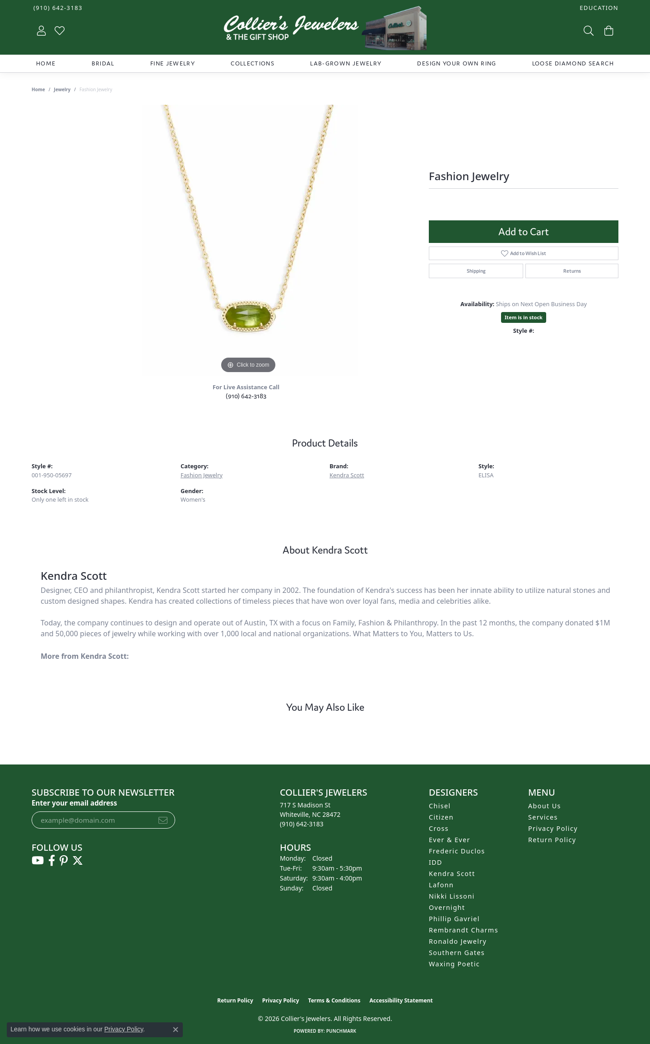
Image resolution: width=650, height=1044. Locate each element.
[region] (248, 240)
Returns (572, 271)
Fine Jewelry (172, 63)
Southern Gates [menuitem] (457, 952)
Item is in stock (524, 317)
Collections (252, 63)
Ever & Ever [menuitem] (449, 839)
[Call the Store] (302, 824)
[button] (598, 8)
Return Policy (552, 839)
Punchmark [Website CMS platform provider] (341, 1031)
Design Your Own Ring (456, 63)
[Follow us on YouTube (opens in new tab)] (38, 860)
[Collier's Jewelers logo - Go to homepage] (325, 30)
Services (543, 817)
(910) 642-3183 (246, 396)
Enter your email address (74, 802)
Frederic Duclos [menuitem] (457, 851)
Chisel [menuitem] (440, 806)
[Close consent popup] (175, 1029)
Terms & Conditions (334, 1000)
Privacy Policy (553, 828)
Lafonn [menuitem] (441, 885)
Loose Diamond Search (573, 63)
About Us (544, 806)
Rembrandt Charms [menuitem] (463, 930)
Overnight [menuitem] (447, 907)
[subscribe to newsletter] (163, 820)
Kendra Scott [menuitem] (452, 873)
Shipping (476, 271)
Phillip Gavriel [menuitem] (454, 918)
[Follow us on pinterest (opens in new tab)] (64, 860)
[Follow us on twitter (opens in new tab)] (77, 860)
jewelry (62, 89)
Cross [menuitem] (439, 828)
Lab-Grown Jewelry (345, 63)
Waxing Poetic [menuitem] (454, 964)
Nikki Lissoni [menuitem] (452, 896)
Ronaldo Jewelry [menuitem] (458, 941)
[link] (57, 8)
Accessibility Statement (400, 1000)
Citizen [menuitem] (441, 817)
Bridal (103, 63)
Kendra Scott (347, 475)
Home (46, 63)
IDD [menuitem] (435, 862)
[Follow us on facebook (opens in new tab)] (51, 860)
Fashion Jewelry (202, 475)
